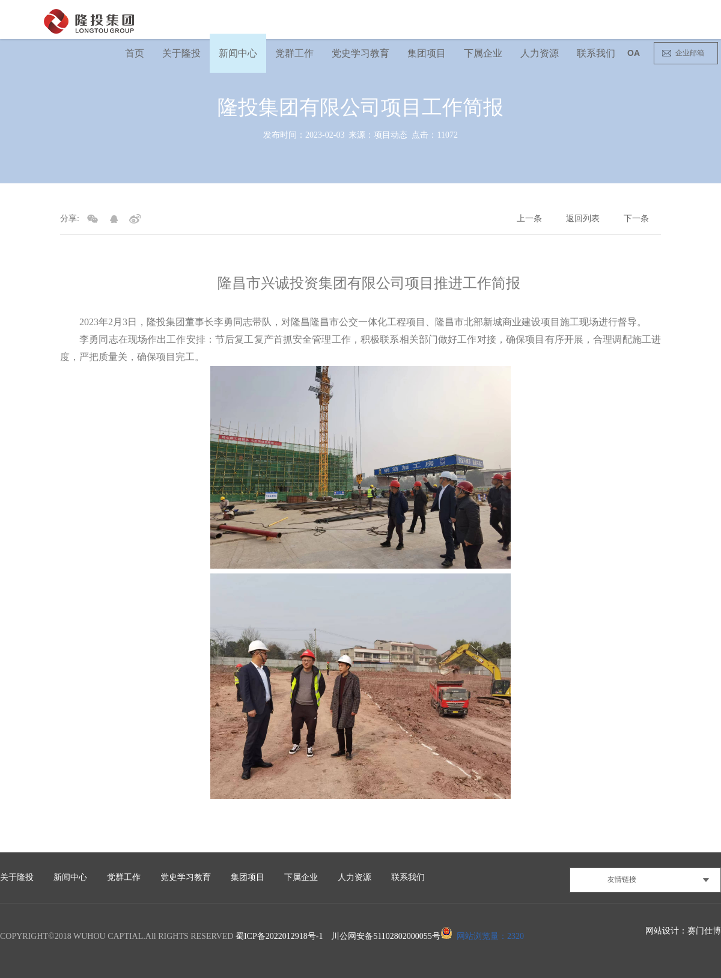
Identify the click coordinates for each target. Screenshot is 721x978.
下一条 (636, 218)
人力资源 (539, 53)
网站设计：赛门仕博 (683, 930)
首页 (134, 53)
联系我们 (596, 53)
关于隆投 (181, 53)
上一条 (529, 218)
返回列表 (583, 218)
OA (633, 53)
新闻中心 (238, 53)
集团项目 (426, 53)
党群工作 (294, 53)
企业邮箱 (689, 53)
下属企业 (483, 53)
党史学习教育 (360, 53)
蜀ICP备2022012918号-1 (279, 936)
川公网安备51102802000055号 (385, 936)
